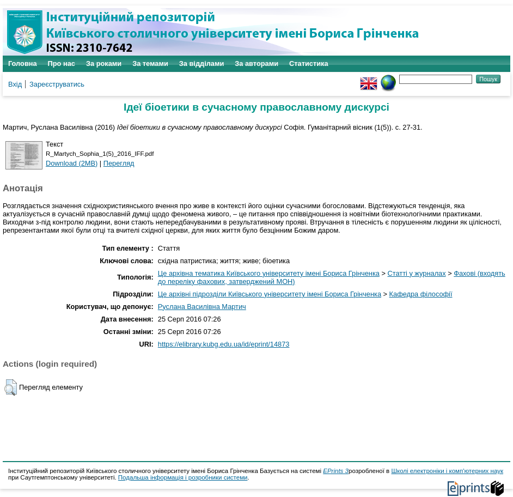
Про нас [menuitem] (61, 63)
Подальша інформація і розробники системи (183, 477)
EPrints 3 (336, 471)
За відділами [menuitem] (201, 63)
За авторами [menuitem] (256, 63)
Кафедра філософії (421, 294)
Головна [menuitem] (22, 63)
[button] (10, 387)
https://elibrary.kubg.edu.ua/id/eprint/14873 (224, 344)
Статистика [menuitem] (308, 63)
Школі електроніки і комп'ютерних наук (447, 471)
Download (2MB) (71, 163)
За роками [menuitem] (103, 63)
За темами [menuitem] (150, 63)
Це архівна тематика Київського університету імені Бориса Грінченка (269, 273)
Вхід (15, 84)
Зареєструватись (56, 84)
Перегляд (119, 163)
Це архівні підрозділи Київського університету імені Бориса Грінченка (269, 294)
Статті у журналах (417, 273)
